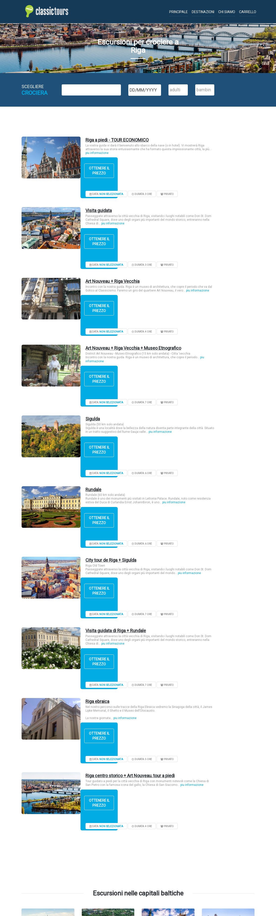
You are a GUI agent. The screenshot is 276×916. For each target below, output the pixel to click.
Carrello (247, 12)
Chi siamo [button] (226, 12)
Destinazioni (203, 12)
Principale (178, 12)
